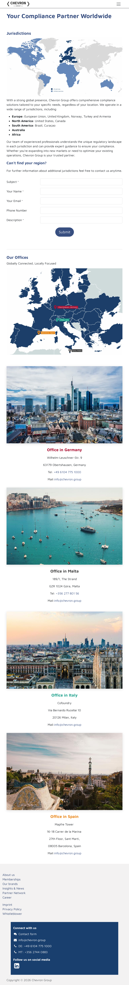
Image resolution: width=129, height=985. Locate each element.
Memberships (11, 879)
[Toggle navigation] (118, 4)
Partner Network (14, 893)
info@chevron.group (67, 479)
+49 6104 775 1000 (67, 472)
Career (7, 897)
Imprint (7, 904)
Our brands (10, 884)
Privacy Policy (12, 909)
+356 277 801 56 (67, 593)
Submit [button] (64, 232)
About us (9, 875)
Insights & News (13, 888)
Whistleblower (12, 913)
